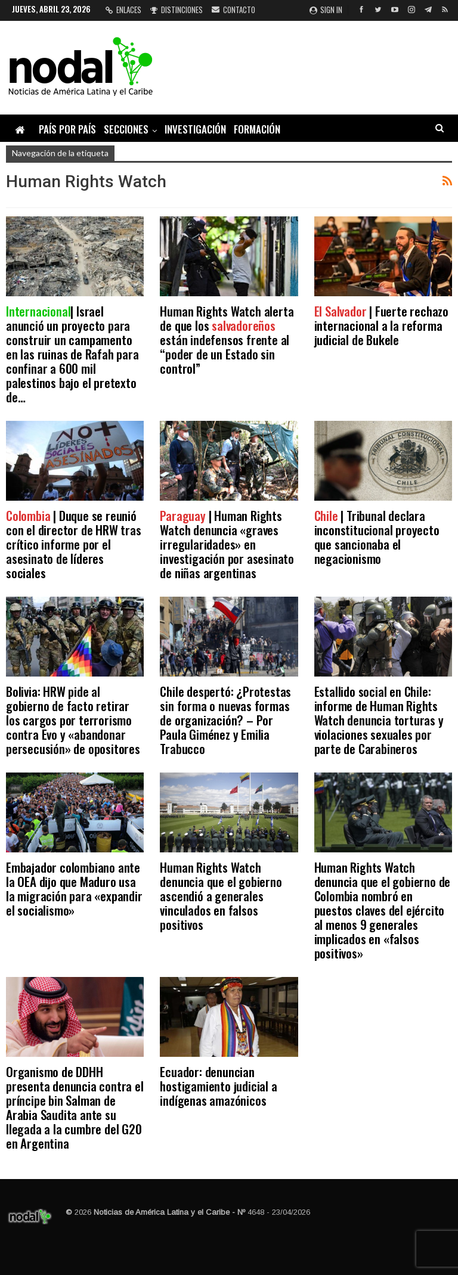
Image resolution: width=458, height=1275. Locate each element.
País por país (67, 129)
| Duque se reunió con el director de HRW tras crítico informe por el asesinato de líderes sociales (73, 544)
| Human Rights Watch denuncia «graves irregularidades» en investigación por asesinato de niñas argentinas (227, 544)
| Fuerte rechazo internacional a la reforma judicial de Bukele (381, 325)
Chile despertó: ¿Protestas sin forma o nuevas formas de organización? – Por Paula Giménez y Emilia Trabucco (225, 720)
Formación (257, 129)
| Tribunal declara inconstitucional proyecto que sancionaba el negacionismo (377, 536)
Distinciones (176, 9)
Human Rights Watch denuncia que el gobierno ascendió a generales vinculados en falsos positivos (220, 895)
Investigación (195, 129)
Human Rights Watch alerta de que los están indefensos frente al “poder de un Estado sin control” (226, 339)
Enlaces (123, 9)
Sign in (326, 9)
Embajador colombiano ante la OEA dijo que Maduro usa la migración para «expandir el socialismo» (74, 888)
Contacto (233, 9)
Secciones (126, 129)
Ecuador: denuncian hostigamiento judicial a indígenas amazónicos (218, 1085)
